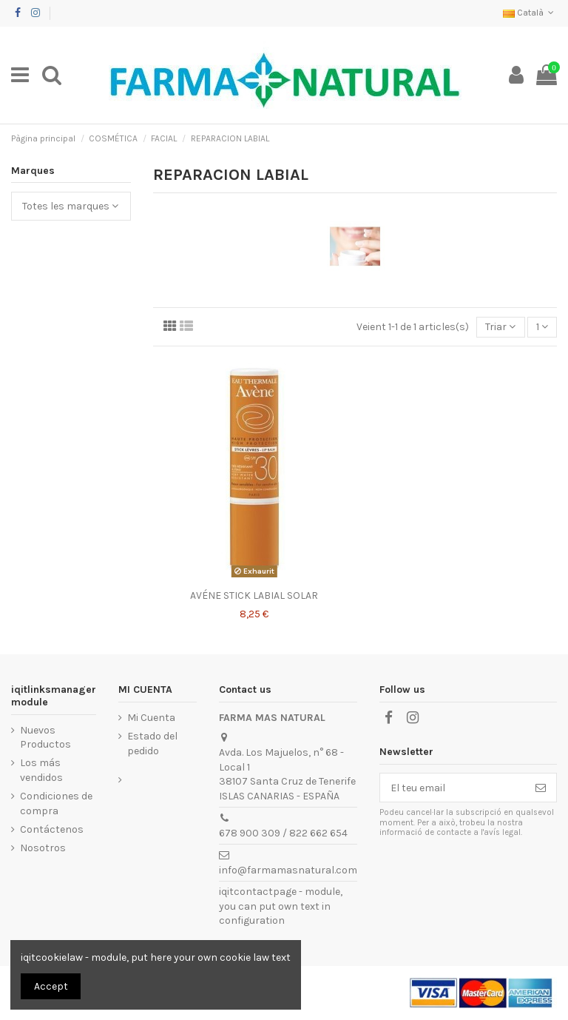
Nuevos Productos (45, 737)
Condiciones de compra (56, 803)
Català (530, 12)
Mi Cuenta (151, 717)
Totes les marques (70, 206)
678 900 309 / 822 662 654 (283, 833)
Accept (51, 986)
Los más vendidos (41, 770)
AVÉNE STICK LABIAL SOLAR (254, 595)
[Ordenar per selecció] (500, 327)
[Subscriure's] (540, 788)
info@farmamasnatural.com (288, 870)
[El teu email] (452, 788)
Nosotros (43, 848)
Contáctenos (52, 829)
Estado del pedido (152, 743)
